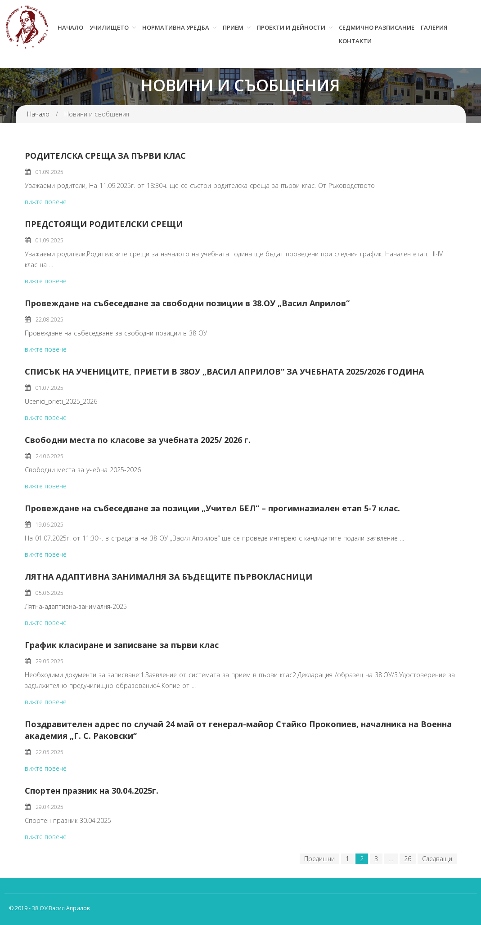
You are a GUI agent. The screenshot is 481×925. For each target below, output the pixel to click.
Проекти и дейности (291, 27)
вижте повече (46, 201)
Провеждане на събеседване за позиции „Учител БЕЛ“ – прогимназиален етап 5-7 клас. (212, 508)
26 (407, 858)
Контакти (355, 41)
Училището (109, 27)
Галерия (434, 27)
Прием (233, 27)
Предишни (319, 858)
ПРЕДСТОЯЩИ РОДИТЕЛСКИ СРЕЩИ (104, 224)
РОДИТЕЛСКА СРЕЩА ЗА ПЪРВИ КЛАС (105, 155)
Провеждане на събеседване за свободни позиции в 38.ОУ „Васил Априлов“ (187, 303)
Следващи (437, 858)
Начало (70, 27)
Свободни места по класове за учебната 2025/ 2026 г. (138, 439)
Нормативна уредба (175, 27)
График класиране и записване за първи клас (122, 644)
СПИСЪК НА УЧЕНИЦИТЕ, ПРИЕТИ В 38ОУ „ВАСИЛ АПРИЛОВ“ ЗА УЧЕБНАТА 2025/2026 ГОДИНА (224, 371)
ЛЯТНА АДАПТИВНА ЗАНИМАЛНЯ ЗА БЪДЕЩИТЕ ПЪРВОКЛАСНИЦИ (168, 576)
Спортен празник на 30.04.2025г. (91, 790)
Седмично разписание (376, 27)
